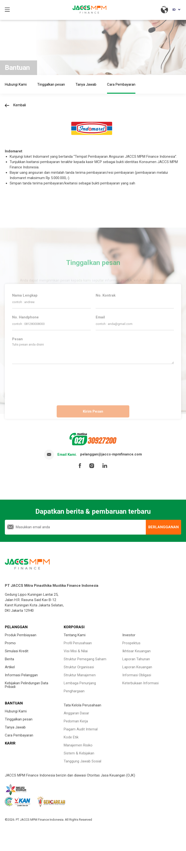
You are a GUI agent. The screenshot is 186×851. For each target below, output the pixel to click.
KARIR (10, 743)
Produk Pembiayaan (20, 635)
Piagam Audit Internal (81, 729)
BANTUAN (14, 703)
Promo (10, 643)
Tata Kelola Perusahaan (82, 705)
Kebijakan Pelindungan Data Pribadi (26, 685)
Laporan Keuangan (137, 667)
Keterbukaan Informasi (140, 683)
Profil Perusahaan (78, 643)
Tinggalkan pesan (18, 719)
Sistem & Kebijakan (79, 753)
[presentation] (93, 381)
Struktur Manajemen (80, 675)
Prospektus (131, 643)
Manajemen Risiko (78, 745)
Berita (9, 659)
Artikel (10, 667)
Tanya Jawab (15, 727)
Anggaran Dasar (76, 713)
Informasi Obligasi (136, 675)
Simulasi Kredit (16, 651)
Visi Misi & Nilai (76, 651)
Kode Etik (71, 737)
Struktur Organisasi (79, 667)
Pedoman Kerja (76, 721)
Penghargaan (74, 691)
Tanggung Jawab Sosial (82, 761)
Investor (128, 635)
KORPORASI (74, 627)
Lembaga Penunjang (80, 683)
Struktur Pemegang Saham (85, 659)
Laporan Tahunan (136, 659)
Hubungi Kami (16, 711)
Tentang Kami (74, 635)
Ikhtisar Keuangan (136, 651)
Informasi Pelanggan (21, 675)
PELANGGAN (16, 627)
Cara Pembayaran (19, 735)
